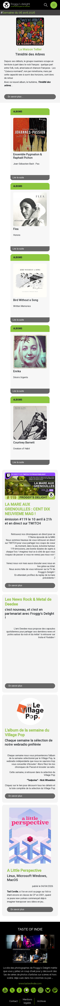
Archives (41, 1001)
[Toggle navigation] (53, 5)
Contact (13, 1001)
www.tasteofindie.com (30, 983)
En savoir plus (15, 585)
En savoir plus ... (15, 96)
